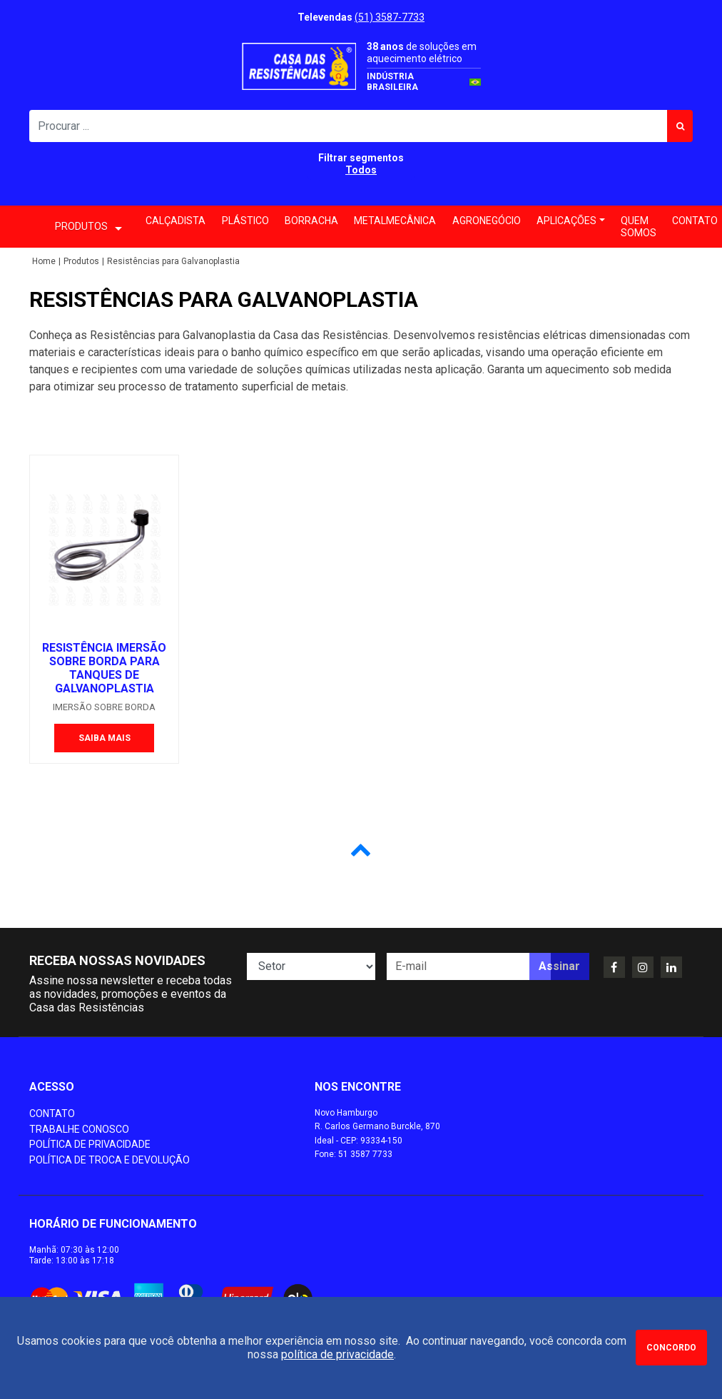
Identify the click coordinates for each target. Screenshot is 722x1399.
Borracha (311, 220)
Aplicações (566, 220)
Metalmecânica (395, 220)
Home (44, 261)
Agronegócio (486, 220)
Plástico (245, 220)
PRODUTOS (88, 227)
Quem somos (638, 226)
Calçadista (175, 220)
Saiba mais (104, 738)
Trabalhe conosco (79, 1129)
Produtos (81, 261)
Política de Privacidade (90, 1144)
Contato (52, 1113)
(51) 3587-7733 (389, 17)
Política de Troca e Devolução (109, 1160)
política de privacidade (337, 1354)
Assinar (559, 966)
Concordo (671, 1348)
